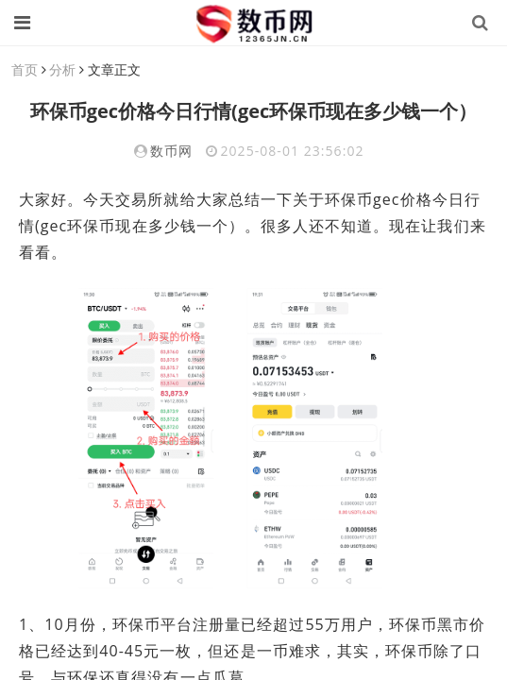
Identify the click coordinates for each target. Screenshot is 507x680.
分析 (62, 69)
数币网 (171, 151)
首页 (24, 69)
